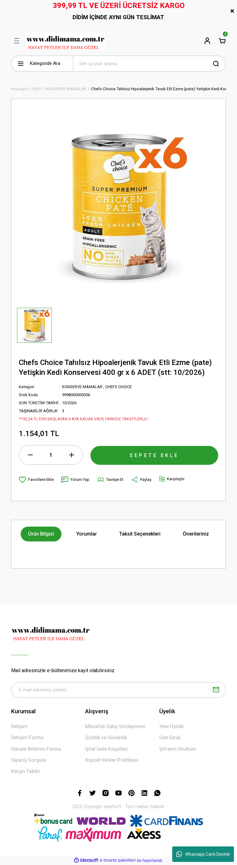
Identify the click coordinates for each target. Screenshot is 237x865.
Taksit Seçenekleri (139, 534)
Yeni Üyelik (171, 727)
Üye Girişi (170, 738)
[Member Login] (207, 40)
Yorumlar (86, 534)
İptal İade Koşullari (106, 749)
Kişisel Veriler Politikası (111, 760)
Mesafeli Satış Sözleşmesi (115, 727)
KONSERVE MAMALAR (82, 386)
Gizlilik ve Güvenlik (106, 738)
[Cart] (222, 40)
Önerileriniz (196, 534)
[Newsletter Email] (118, 690)
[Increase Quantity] (71, 454)
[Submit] (216, 690)
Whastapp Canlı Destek (203, 854)
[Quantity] (50, 454)
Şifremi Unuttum (177, 749)
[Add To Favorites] (36, 479)
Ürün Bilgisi (41, 534)
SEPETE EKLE (154, 455)
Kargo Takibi (25, 771)
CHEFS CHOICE (119, 386)
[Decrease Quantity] (30, 454)
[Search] (149, 64)
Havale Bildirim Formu (36, 749)
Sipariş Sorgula (28, 760)
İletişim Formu (27, 738)
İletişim (19, 727)
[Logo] (65, 41)
